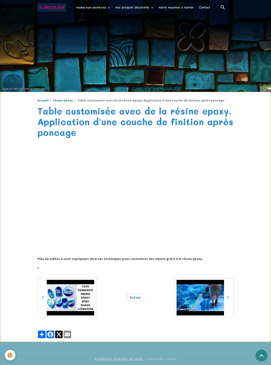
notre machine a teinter (176, 7)
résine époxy (63, 100)
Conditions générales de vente (119, 359)
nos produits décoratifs (133, 7)
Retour (135, 297)
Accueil (42, 100)
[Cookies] (10, 355)
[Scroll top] (261, 355)
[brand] (51, 7)
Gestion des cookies (161, 359)
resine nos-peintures (91, 7)
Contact (204, 7)
